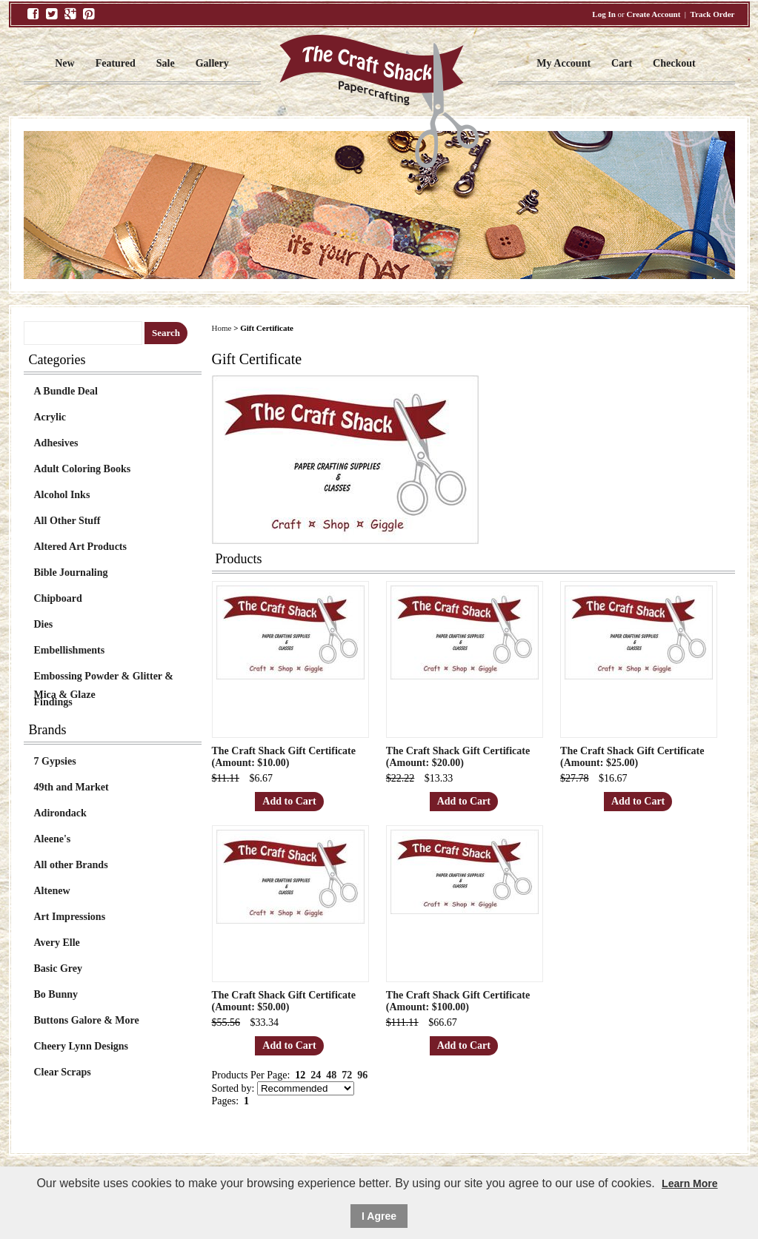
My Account (563, 63)
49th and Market (71, 787)
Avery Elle (57, 942)
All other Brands (71, 864)
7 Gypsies (55, 761)
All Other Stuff (67, 520)
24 (315, 1075)
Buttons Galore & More (86, 1020)
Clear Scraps (62, 1072)
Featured (116, 63)
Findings (53, 702)
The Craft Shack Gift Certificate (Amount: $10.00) (284, 756)
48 (331, 1075)
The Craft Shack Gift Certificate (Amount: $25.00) (632, 756)
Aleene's (52, 839)
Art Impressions (70, 916)
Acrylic (50, 417)
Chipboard (58, 598)
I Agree (379, 1216)
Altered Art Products (80, 546)
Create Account (654, 14)
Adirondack (60, 813)
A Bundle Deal (66, 391)
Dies (43, 624)
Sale (165, 63)
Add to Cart (289, 801)
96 (362, 1075)
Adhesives (56, 443)
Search (166, 332)
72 (347, 1075)
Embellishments (69, 650)
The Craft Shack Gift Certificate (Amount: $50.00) (284, 1001)
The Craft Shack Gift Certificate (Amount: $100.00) (458, 1001)
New (64, 63)
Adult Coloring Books (82, 468)
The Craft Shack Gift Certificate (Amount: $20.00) (458, 756)
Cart (621, 63)
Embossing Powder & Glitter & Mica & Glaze (103, 678)
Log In (604, 14)
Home (222, 327)
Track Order (713, 14)
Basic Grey (58, 968)
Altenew (52, 890)
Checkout (674, 63)
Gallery (212, 63)
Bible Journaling (71, 572)
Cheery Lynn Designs (81, 1046)
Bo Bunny (56, 994)
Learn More (689, 1183)
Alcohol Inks (62, 494)
